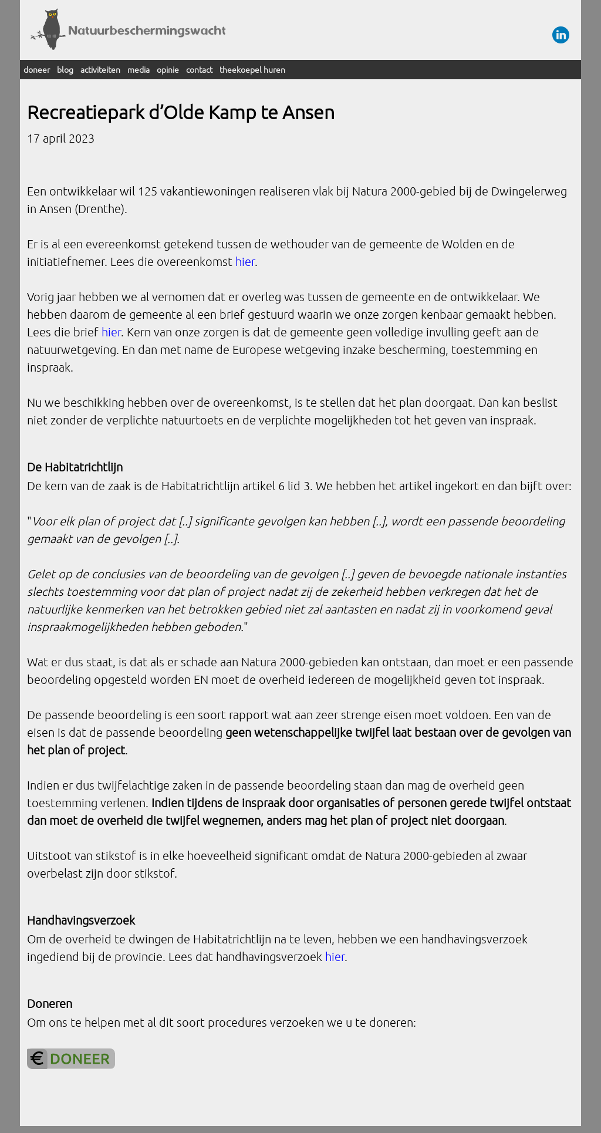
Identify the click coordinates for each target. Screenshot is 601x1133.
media (138, 69)
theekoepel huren (252, 69)
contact (199, 69)
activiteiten (100, 69)
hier (245, 261)
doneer (36, 69)
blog (65, 69)
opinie (168, 69)
